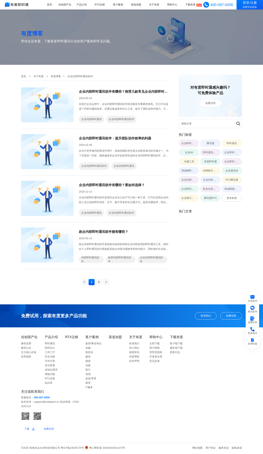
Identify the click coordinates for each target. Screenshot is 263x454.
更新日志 (175, 353)
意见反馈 (154, 362)
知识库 (48, 384)
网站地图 (197, 449)
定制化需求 (51, 371)
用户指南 (154, 349)
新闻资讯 (134, 353)
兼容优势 (26, 344)
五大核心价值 (28, 353)
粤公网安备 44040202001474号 (105, 449)
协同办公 (50, 349)
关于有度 (154, 4)
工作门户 (50, 353)
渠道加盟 (136, 4)
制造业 (89, 353)
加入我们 (134, 349)
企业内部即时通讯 (91, 119)
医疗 (88, 371)
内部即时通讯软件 (90, 259)
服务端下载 (176, 349)
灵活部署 (50, 366)
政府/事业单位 (93, 344)
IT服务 (89, 388)
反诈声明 (134, 362)
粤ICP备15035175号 (73, 449)
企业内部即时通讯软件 (121, 119)
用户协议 (210, 449)
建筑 (88, 358)
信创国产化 (66, 4)
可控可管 (50, 362)
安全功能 (50, 358)
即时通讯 (50, 344)
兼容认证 (26, 349)
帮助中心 (172, 4)
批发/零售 (90, 379)
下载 (29, 430)
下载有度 (190, 4)
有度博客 (56, 76)
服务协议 (224, 449)
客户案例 (118, 4)
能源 (88, 362)
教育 (88, 384)
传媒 (88, 366)
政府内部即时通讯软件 (119, 259)
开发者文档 (155, 358)
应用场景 (26, 358)
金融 (88, 349)
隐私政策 (237, 449)
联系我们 (206, 317)
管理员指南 (155, 353)
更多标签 (232, 198)
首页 (50, 4)
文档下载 (154, 344)
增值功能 (50, 375)
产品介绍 (82, 4)
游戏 (88, 375)
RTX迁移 (100, 4)
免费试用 (210, 103)
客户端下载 (176, 344)
